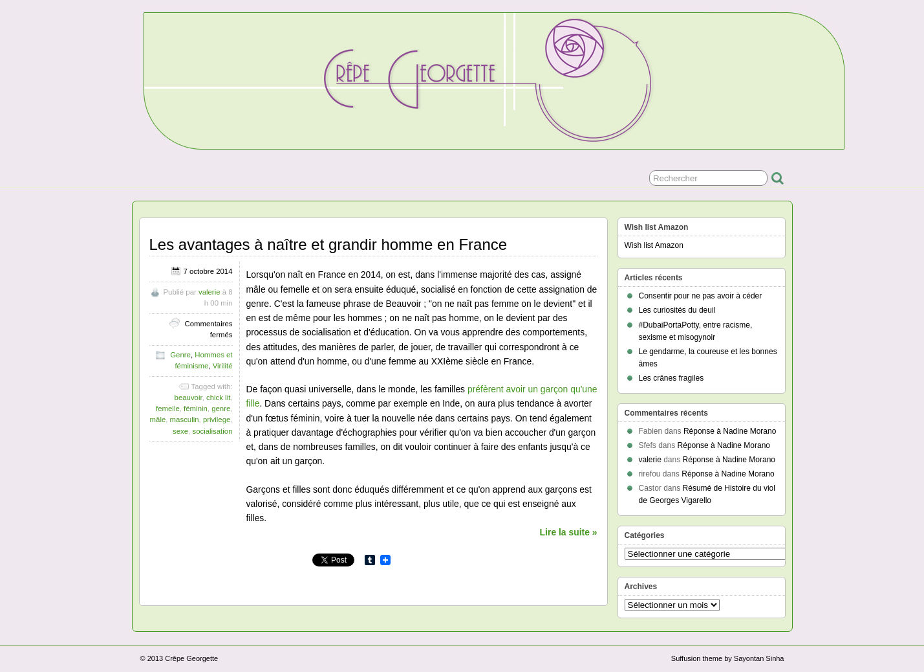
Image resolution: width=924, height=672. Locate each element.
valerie (209, 292)
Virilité (223, 366)
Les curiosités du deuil (677, 310)
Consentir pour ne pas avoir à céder (700, 295)
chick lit (218, 397)
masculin (184, 419)
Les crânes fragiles (671, 378)
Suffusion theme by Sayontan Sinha (727, 658)
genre (220, 408)
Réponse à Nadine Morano (729, 431)
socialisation (212, 431)
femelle (168, 408)
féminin (196, 408)
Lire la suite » (568, 532)
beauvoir (188, 397)
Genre (180, 355)
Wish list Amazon (654, 245)
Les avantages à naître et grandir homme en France (328, 244)
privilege (216, 419)
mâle (158, 419)
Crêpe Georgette (191, 658)
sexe (180, 431)
